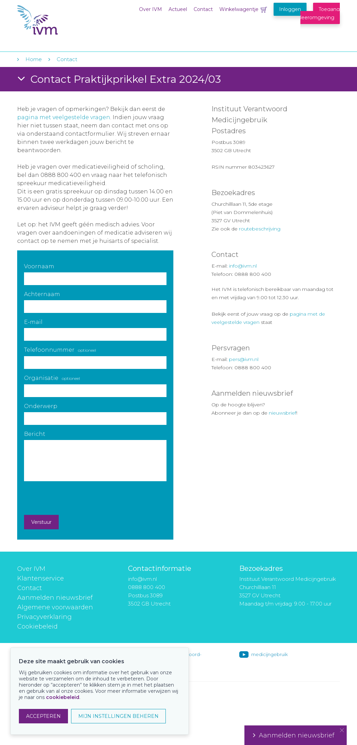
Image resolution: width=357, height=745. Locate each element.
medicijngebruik (269, 654)
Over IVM (150, 9)
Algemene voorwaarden (55, 607)
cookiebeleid (62, 697)
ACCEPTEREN (43, 716)
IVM (59, 20)
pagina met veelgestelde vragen (63, 117)
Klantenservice (40, 578)
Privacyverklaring (44, 617)
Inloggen (290, 9)
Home (33, 59)
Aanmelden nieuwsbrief (55, 597)
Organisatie (52, 378)
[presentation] (76, 498)
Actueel (178, 9)
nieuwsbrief (282, 413)
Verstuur (41, 522)
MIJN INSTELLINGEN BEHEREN (118, 716)
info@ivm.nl (243, 266)
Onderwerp (40, 406)
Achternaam (42, 294)
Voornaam (39, 266)
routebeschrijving (259, 229)
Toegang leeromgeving (320, 13)
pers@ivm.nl (243, 359)
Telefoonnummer (60, 350)
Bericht (34, 434)
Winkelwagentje (238, 9)
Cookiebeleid (37, 626)
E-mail (33, 322)
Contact (203, 9)
